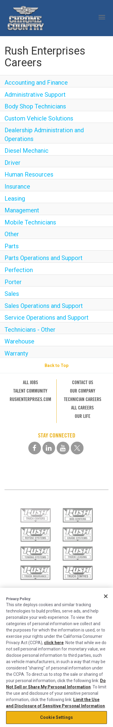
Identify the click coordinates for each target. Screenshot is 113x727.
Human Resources (29, 174)
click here (54, 642)
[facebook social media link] (34, 448)
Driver (12, 162)
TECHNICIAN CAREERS (82, 399)
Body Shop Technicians (35, 106)
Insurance (17, 186)
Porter (13, 282)
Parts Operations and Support (44, 258)
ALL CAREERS (82, 408)
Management (22, 210)
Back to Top (56, 365)
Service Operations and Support (47, 317)
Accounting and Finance (36, 82)
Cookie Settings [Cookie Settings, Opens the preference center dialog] (56, 717)
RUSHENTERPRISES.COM (30, 399)
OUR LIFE (82, 416)
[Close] (105, 596)
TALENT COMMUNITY (30, 391)
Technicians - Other (30, 329)
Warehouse (19, 341)
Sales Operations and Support (44, 305)
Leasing (15, 198)
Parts (12, 246)
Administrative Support (35, 94)
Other (12, 234)
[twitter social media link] (77, 448)
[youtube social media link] (63, 448)
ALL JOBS (30, 382)
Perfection (19, 270)
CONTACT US (82, 382)
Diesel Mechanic (27, 150)
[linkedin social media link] (48, 448)
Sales (12, 293)
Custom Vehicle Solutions (39, 118)
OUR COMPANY (82, 391)
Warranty (16, 353)
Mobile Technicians (30, 222)
